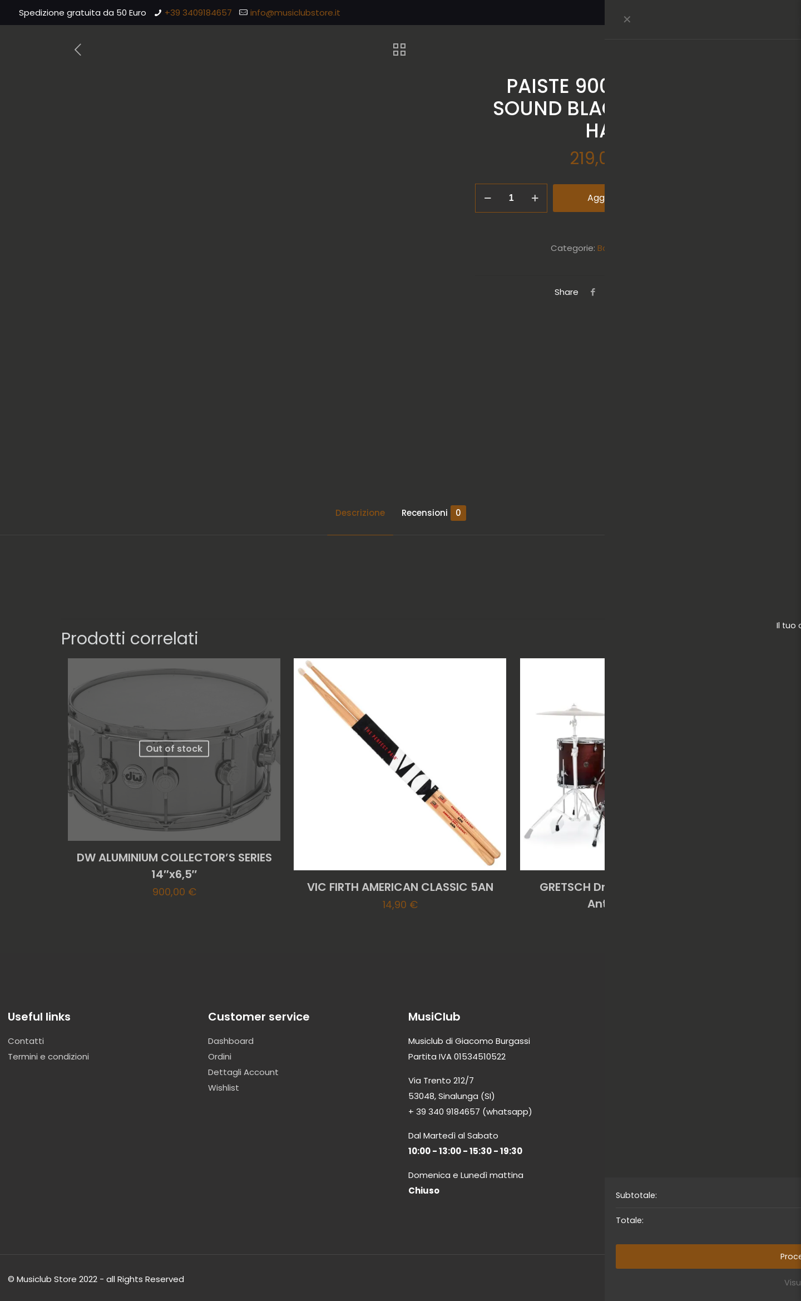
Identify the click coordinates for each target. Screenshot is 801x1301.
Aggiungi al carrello (629, 197)
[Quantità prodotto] (511, 198)
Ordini (219, 1056)
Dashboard (231, 1041)
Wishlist (223, 1087)
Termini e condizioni (48, 1056)
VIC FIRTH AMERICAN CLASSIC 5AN (400, 887)
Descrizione (360, 513)
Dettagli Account (243, 1072)
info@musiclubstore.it (295, 12)
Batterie (614, 248)
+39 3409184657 (198, 12)
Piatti (646, 248)
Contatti (26, 1041)
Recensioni (434, 513)
